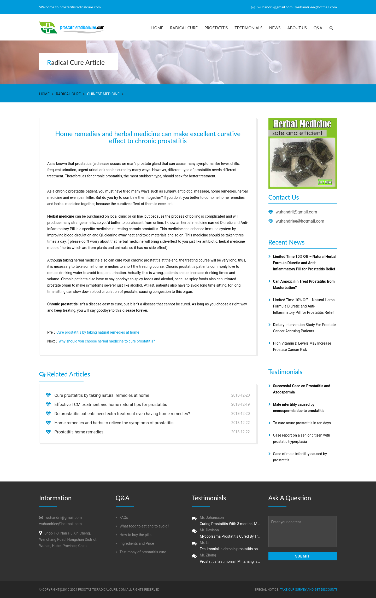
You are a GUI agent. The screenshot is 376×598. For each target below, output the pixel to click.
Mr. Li (226, 546)
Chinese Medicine (103, 94)
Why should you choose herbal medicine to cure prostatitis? (106, 341)
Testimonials (248, 27)
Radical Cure (184, 27)
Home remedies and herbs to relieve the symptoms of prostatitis (113, 422)
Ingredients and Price (135, 543)
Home (157, 27)
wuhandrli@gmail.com (296, 212)
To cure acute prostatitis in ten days (302, 423)
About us (297, 27)
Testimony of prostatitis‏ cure (141, 552)
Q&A (318, 27)
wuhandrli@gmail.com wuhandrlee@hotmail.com (297, 7)
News (275, 27)
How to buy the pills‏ (134, 535)
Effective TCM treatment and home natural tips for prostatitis (110, 404)
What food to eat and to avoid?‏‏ (142, 526)
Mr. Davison (226, 533)
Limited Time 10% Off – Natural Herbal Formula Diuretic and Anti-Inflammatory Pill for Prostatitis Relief (304, 306)
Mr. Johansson (226, 521)
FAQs (122, 517)
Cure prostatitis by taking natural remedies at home (97, 332)
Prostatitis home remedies (78, 431)
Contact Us (283, 197)
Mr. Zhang (226, 559)
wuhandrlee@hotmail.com (300, 221)
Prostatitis (216, 27)
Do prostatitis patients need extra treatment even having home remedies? (122, 413)
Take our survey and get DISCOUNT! (308, 589)
